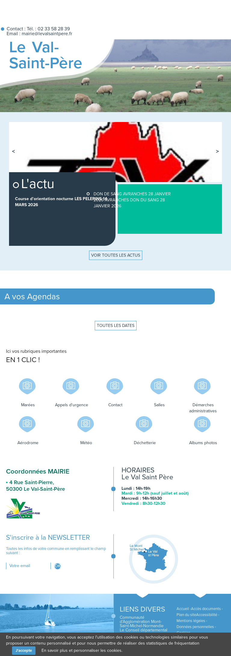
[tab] (192, 128)
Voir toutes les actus (115, 255)
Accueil (173, 11)
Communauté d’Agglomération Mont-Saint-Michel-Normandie (142, 621)
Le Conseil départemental (143, 630)
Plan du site (186, 614)
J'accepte (24, 650)
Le (45, 55)
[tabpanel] (115, 152)
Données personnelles (195, 626)
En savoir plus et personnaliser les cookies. (82, 650)
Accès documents (206, 608)
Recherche (213, 11)
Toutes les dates (115, 325)
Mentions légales (191, 620)
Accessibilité (206, 614)
